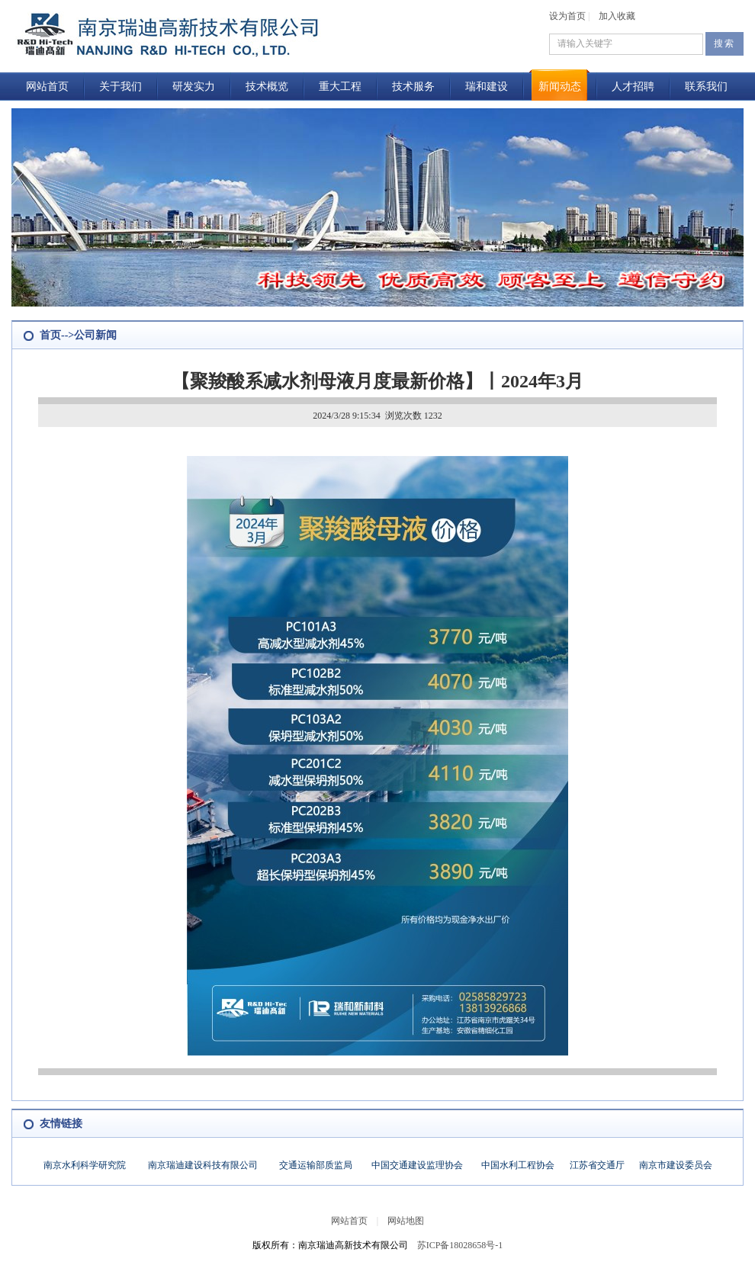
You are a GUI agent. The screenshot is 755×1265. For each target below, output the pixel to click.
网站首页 (47, 86)
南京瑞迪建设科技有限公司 (203, 1165)
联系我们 (706, 86)
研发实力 (193, 86)
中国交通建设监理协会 (417, 1165)
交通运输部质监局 (315, 1165)
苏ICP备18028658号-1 (460, 1245)
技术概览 (267, 86)
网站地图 (405, 1220)
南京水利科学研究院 (84, 1165)
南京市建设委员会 (675, 1165)
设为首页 (567, 16)
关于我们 (120, 86)
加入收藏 (617, 16)
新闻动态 (559, 86)
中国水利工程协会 (517, 1165)
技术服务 (413, 86)
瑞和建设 (486, 86)
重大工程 (340, 86)
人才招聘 (633, 86)
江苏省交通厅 (597, 1165)
